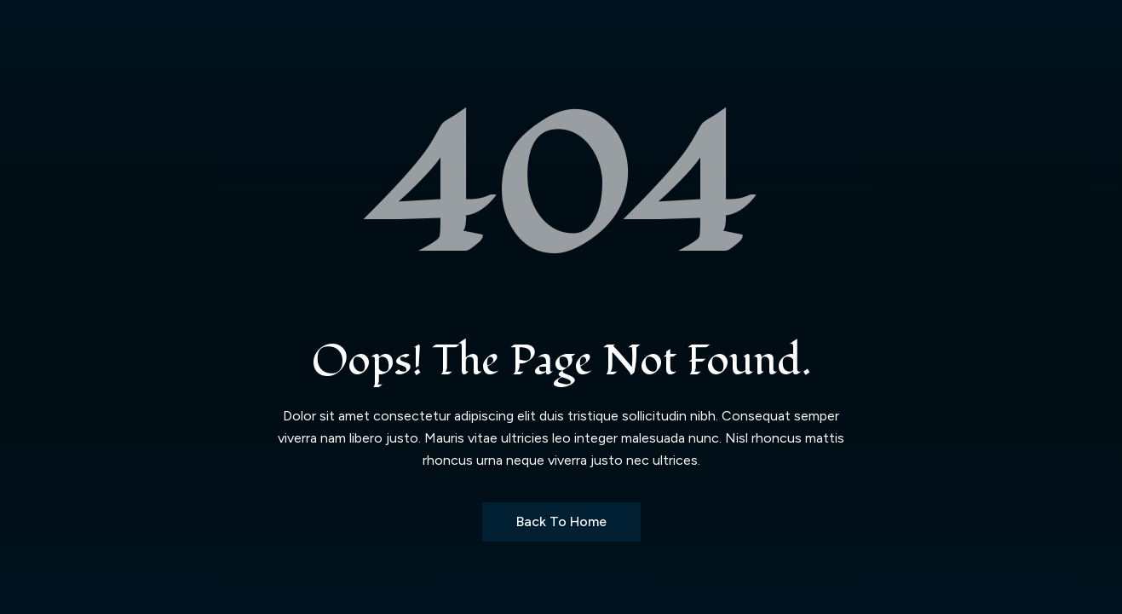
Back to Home (561, 521)
